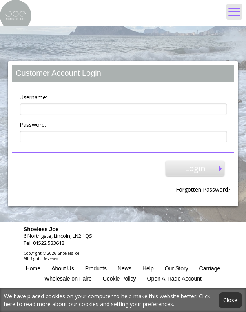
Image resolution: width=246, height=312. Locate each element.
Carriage (209, 268)
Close (230, 300)
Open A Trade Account (174, 279)
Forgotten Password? (203, 189)
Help (148, 268)
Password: (33, 124)
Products (96, 268)
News (124, 268)
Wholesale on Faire (68, 279)
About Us (62, 268)
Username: (33, 97)
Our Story (176, 268)
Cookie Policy (119, 279)
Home (33, 268)
